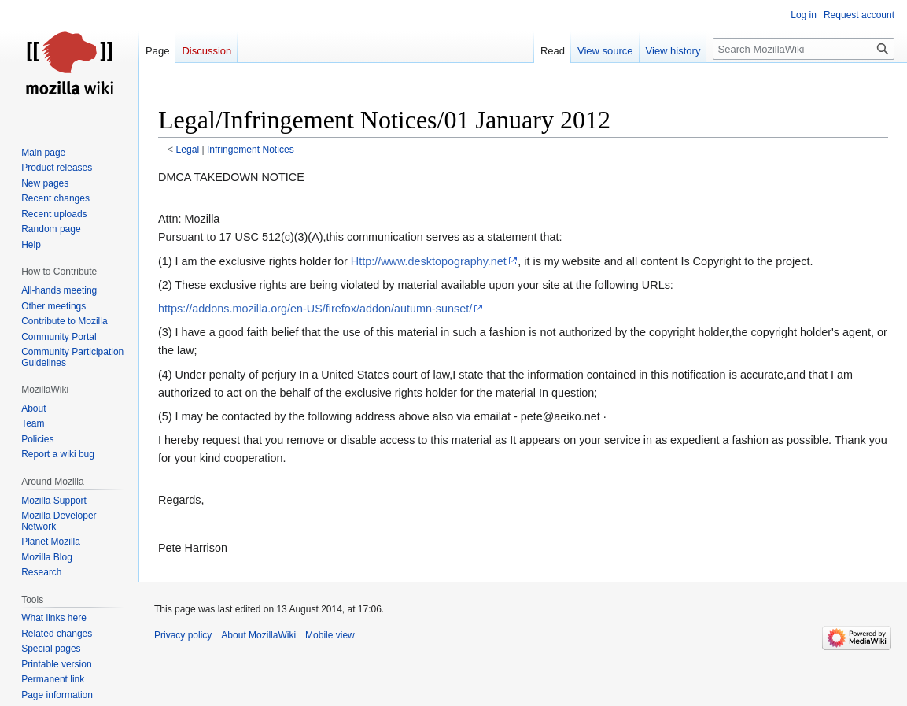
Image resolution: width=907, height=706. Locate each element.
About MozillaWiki (258, 635)
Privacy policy (183, 635)
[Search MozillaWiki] (803, 49)
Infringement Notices (250, 149)
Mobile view (330, 635)
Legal (188, 149)
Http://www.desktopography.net (429, 261)
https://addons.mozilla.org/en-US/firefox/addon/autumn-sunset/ (315, 308)
